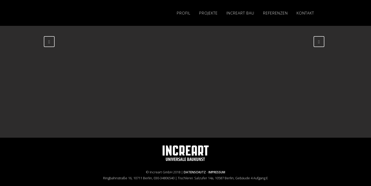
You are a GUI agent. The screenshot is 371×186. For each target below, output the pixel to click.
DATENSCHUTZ (195, 172)
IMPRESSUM (216, 172)
